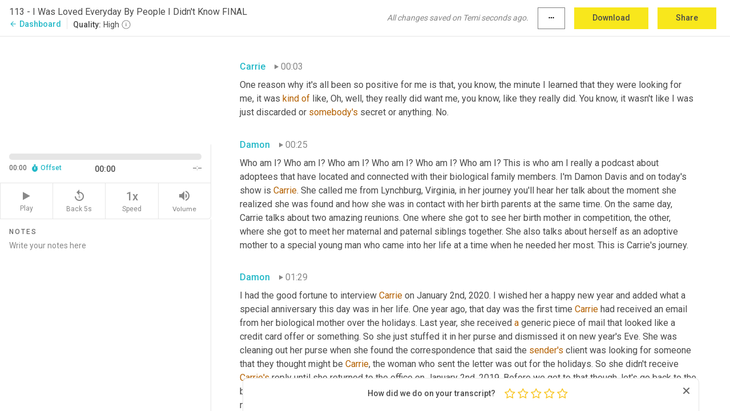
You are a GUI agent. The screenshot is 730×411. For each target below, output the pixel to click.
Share (687, 17)
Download (611, 17)
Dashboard (35, 24)
